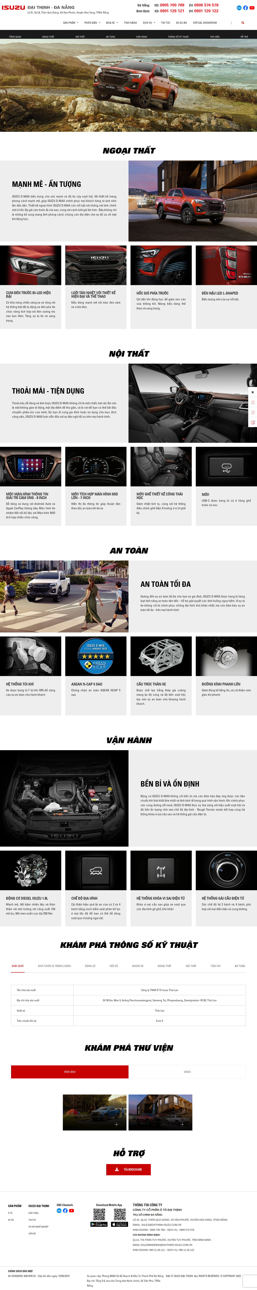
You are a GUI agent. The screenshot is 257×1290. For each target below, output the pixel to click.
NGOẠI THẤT (48, 34)
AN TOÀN (110, 34)
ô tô (10, 1213)
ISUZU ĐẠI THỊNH (39, 1206)
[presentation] (5, 287)
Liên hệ (32, 1233)
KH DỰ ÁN (181, 22)
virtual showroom (205, 22)
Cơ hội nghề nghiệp (38, 1226)
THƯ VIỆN (214, 34)
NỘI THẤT (80, 34)
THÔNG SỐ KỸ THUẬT (178, 34)
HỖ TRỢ (244, 34)
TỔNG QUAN (15, 34)
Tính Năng (130, 22)
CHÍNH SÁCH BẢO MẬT (20, 1271)
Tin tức (165, 22)
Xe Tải (11, 1219)
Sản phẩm (14, 1206)
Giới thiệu (34, 1213)
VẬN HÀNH (141, 34)
